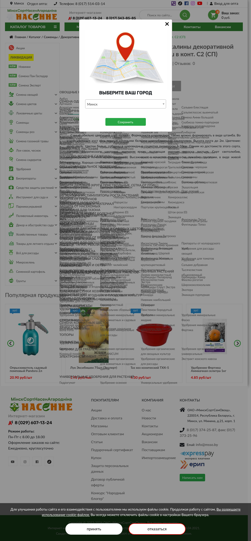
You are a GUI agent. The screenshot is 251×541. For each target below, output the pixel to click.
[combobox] (125, 103)
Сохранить (125, 122)
